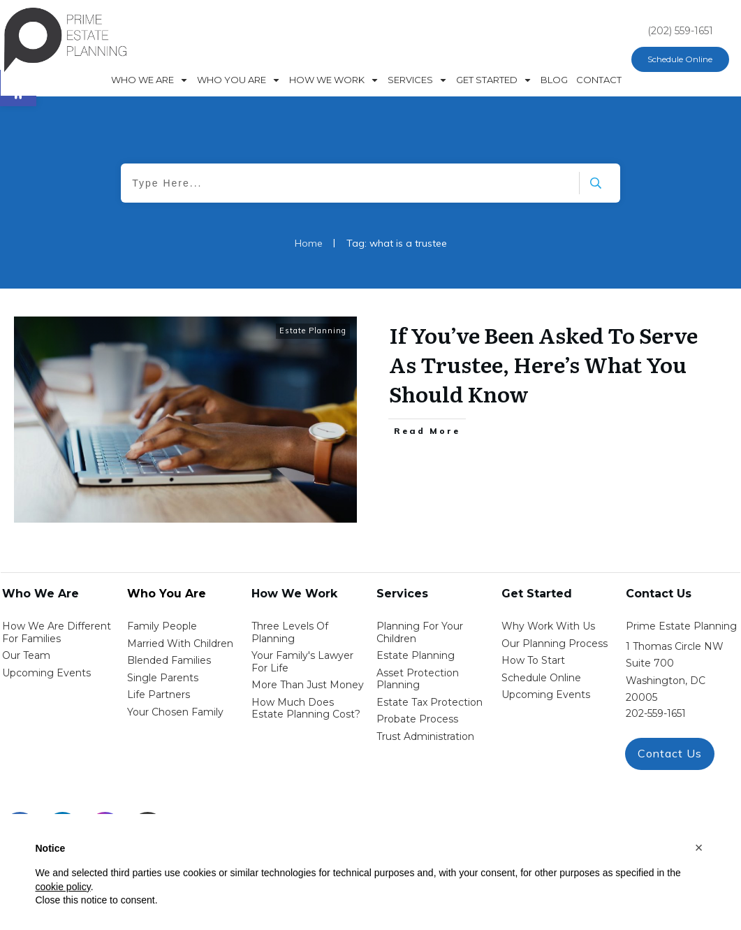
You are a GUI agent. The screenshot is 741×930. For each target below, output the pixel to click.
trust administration (425, 736)
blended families (169, 660)
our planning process (554, 643)
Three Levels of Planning (289, 632)
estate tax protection (429, 702)
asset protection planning (417, 679)
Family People (162, 626)
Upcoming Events (46, 673)
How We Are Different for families (56, 632)
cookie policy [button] (63, 886)
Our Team (26, 655)
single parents (162, 677)
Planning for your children (419, 632)
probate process (417, 719)
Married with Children (180, 643)
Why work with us (548, 626)
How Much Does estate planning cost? (305, 708)
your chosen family (175, 712)
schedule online (541, 677)
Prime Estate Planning (681, 626)
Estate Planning (312, 330)
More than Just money (307, 684)
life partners (158, 694)
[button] (699, 847)
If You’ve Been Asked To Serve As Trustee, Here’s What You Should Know (543, 364)
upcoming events (545, 694)
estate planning (415, 655)
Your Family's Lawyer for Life (302, 661)
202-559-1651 (656, 713)
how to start (533, 660)
